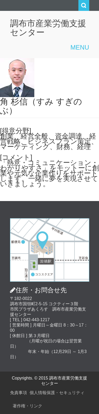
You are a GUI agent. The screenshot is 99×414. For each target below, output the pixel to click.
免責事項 (18, 392)
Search (83, 5)
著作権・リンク (27, 406)
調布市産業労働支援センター (48, 28)
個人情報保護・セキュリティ (57, 392)
